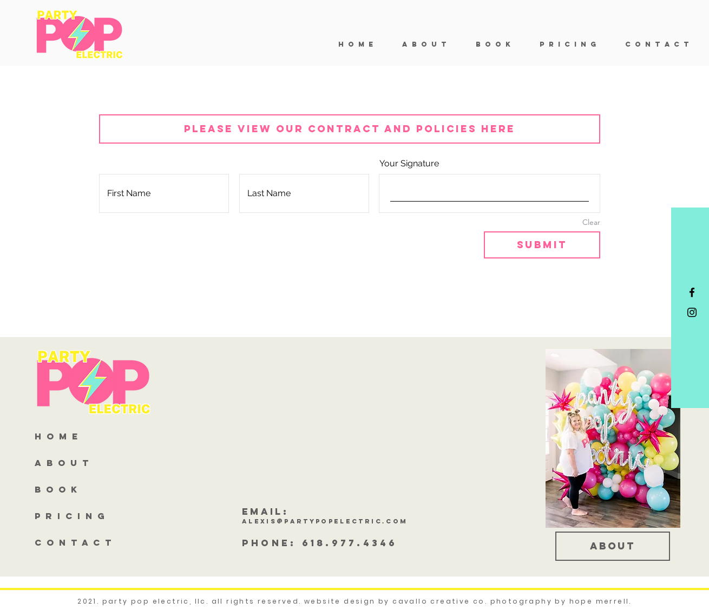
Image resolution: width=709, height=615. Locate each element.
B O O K (56, 489)
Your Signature (409, 163)
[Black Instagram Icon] (692, 312)
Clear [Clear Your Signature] (591, 222)
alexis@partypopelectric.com (325, 521)
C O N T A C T (74, 542)
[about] (612, 546)
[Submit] (542, 244)
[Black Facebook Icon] (692, 292)
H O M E (57, 436)
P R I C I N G (70, 515)
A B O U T (62, 462)
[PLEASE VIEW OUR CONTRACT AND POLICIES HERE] (349, 129)
